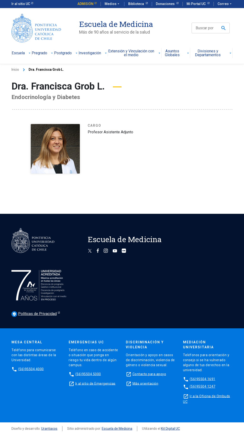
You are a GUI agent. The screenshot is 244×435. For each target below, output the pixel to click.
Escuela (21, 53)
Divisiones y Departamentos (213, 53)
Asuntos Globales (177, 53)
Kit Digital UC (170, 428)
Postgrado (66, 53)
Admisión (85, 4)
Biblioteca (136, 4)
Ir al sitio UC (20, 4)
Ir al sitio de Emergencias (95, 383)
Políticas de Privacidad (34, 314)
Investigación (93, 53)
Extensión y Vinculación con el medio (134, 53)
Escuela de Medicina (117, 428)
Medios (112, 4)
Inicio (15, 69)
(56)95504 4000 (31, 369)
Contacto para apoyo (149, 374)
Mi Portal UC (196, 4)
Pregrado (43, 53)
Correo (225, 4)
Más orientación (145, 383)
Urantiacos (49, 428)
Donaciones (165, 4)
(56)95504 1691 (202, 379)
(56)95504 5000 (88, 374)
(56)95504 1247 (202, 386)
